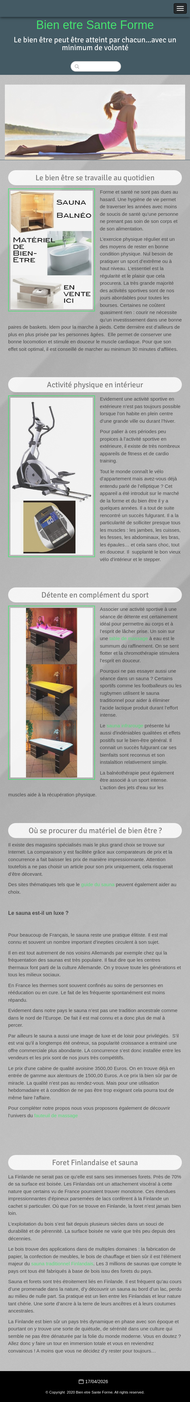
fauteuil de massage (56, 1115)
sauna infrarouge (125, 725)
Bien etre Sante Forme (95, 25)
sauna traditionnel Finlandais (62, 1263)
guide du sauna (98, 884)
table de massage (128, 638)
